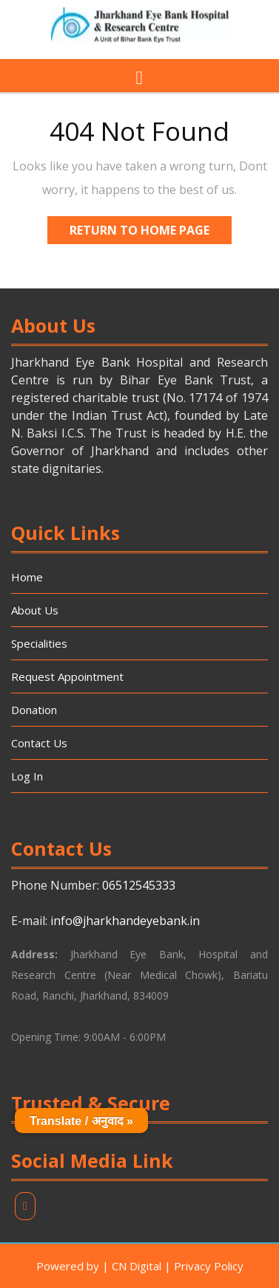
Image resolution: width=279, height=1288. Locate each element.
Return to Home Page (151, 227)
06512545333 (138, 885)
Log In (27, 776)
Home (27, 576)
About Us (34, 610)
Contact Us (39, 742)
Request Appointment (67, 676)
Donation (34, 709)
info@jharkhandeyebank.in (125, 921)
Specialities (39, 643)
